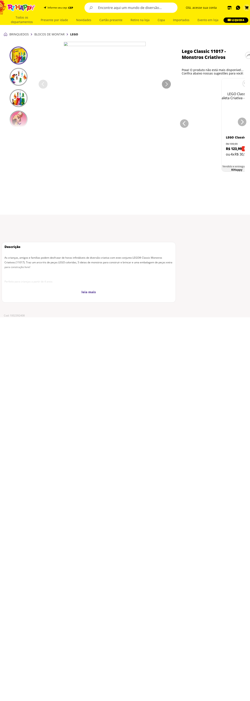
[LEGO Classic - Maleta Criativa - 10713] (201, 75)
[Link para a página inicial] (5, 4)
